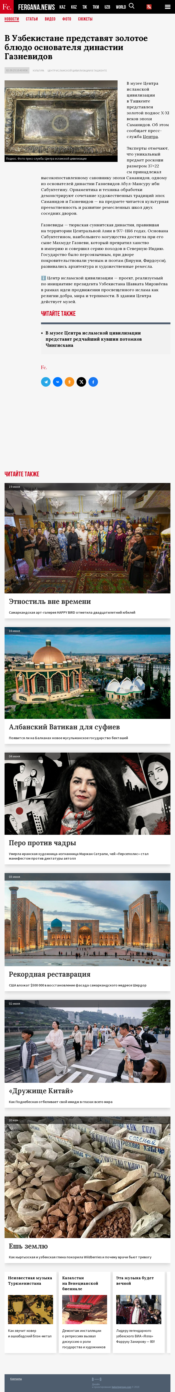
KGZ (74, 7)
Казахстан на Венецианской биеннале (80, 1283)
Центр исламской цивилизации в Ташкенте (77, 70)
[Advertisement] (87, 437)
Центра (150, 136)
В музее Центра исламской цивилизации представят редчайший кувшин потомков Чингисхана (96, 339)
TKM (96, 7)
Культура (38, 70)
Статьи (32, 19)
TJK (85, 7)
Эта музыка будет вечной (135, 1280)
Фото (66, 19)
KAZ (62, 7)
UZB (109, 7)
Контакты (16, 1378)
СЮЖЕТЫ (85, 19)
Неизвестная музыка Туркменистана (30, 1280)
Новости (12, 19)
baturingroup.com (121, 1387)
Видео (50, 19)
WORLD (122, 7)
